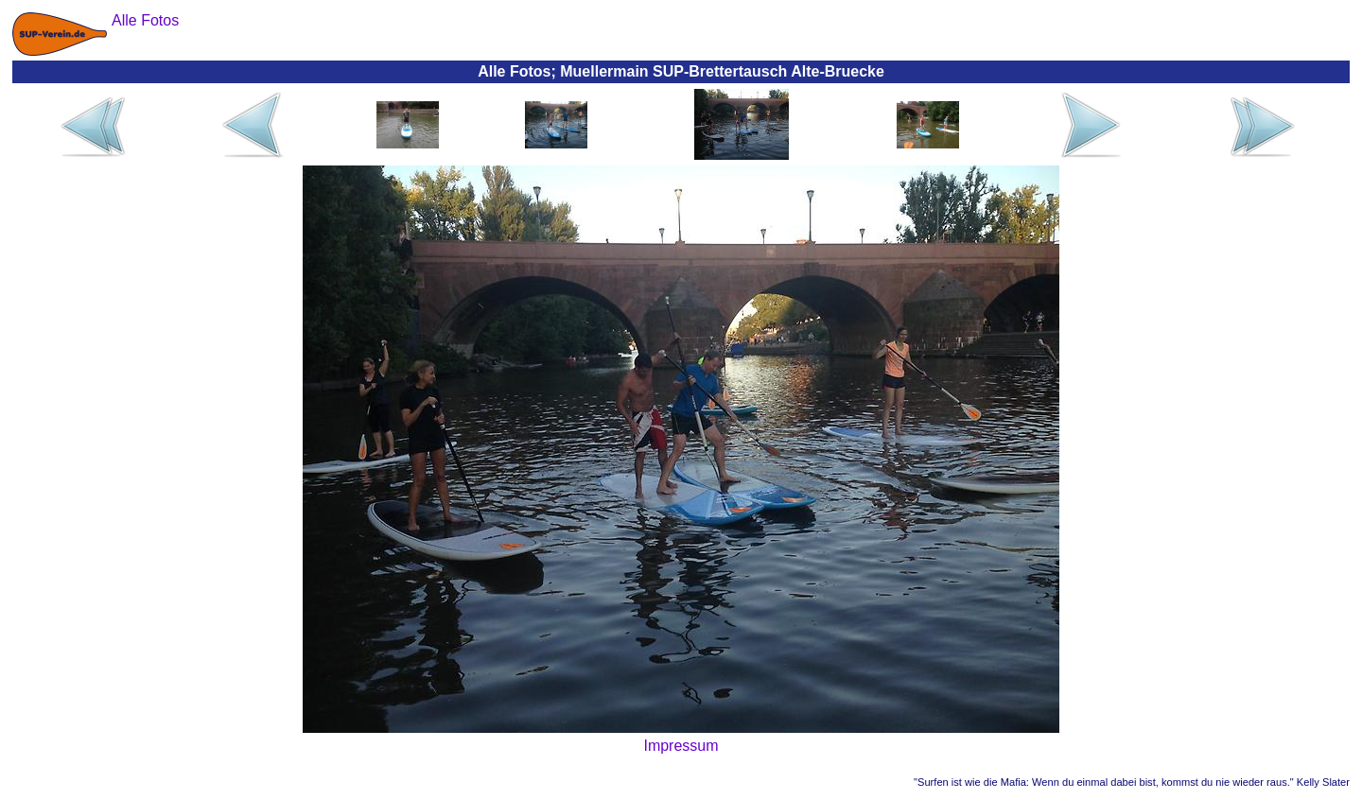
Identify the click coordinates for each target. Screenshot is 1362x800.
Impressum (680, 746)
